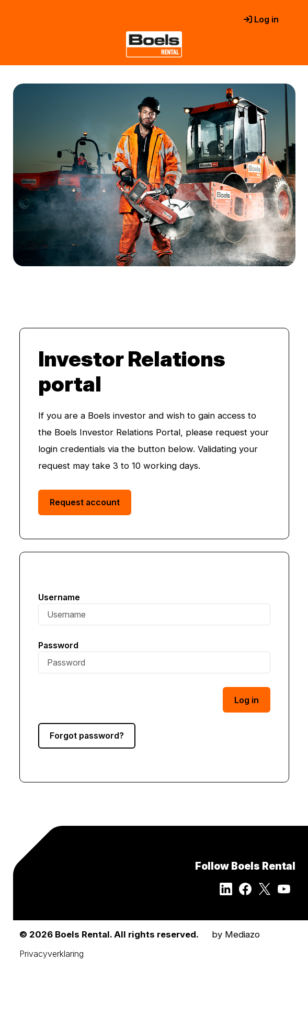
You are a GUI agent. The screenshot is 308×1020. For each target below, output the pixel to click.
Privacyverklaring (51, 953)
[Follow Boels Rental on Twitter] (268, 892)
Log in (261, 19)
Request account (85, 502)
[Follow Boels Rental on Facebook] (248, 892)
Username (59, 597)
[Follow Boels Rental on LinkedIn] (229, 892)
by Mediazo (236, 934)
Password (58, 645)
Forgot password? (87, 735)
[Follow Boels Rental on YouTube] (286, 892)
